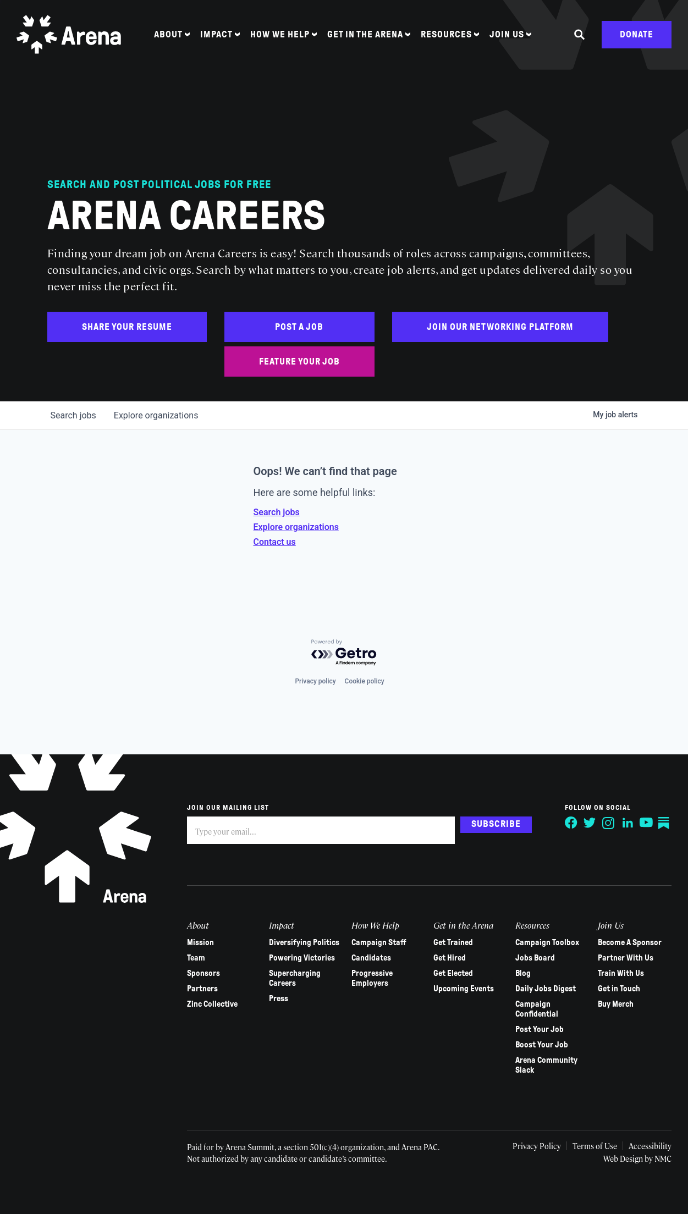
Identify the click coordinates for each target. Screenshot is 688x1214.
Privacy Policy (537, 1146)
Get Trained (453, 942)
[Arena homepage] (68, 34)
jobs (73, 415)
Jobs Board (535, 957)
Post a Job (299, 327)
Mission (200, 942)
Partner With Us (625, 957)
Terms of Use (595, 1146)
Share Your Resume (127, 327)
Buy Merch (616, 1004)
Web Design (624, 1158)
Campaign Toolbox (547, 942)
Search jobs (277, 512)
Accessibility (650, 1146)
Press (278, 998)
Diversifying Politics (304, 942)
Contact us (275, 542)
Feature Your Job (299, 361)
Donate (636, 34)
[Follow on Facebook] (571, 823)
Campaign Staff (378, 942)
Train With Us (621, 973)
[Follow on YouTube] (646, 823)
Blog (523, 973)
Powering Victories (302, 957)
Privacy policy (315, 681)
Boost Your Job (541, 1044)
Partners (202, 988)
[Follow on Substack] (665, 823)
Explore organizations (296, 527)
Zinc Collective (212, 1004)
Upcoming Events (463, 988)
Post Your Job (539, 1029)
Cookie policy (364, 681)
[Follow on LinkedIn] (627, 823)
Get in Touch (619, 988)
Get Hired (449, 957)
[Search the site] (579, 34)
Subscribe (496, 824)
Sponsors (203, 973)
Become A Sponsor (630, 942)
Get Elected (453, 973)
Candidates (371, 957)
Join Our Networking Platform (500, 327)
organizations (156, 415)
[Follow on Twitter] (590, 823)
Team (196, 957)
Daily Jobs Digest (545, 988)
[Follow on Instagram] (608, 823)
